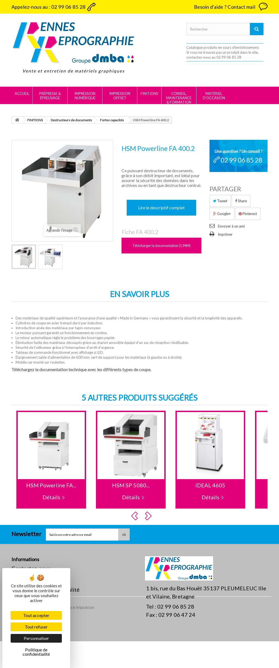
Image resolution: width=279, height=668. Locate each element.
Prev (135, 516)
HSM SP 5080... (131, 485)
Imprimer (225, 234)
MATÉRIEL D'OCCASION (214, 95)
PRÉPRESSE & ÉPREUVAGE (50, 95)
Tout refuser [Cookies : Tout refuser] (36, 626)
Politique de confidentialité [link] (36, 652)
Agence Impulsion (77, 633)
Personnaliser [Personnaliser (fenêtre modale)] (36, 638)
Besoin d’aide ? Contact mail (224, 7)
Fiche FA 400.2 (140, 232)
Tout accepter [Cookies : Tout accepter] (36, 615)
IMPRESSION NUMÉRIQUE (84, 95)
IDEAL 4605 (210, 485)
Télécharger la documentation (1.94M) (161, 245)
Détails (51, 497)
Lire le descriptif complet (161, 207)
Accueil (22, 93)
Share (241, 201)
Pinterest (248, 213)
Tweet (220, 201)
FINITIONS (149, 93)
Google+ (222, 213)
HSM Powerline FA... (51, 485)
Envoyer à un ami (231, 226)
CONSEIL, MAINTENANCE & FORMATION (179, 97)
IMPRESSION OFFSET (119, 95)
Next (149, 516)
